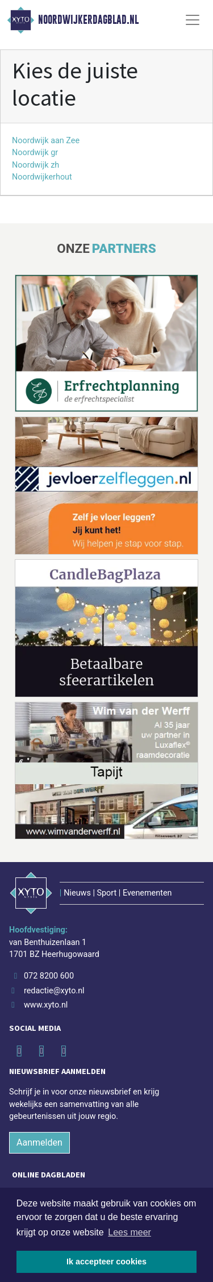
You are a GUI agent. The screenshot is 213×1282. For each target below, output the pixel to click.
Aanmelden (39, 1142)
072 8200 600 (49, 976)
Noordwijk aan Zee (46, 140)
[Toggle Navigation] (192, 19)
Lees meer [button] (129, 1232)
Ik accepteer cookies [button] (106, 1261)
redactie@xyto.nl (54, 991)
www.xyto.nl (46, 1005)
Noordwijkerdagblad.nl (88, 20)
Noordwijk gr (35, 152)
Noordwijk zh (35, 165)
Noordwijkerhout (42, 177)
